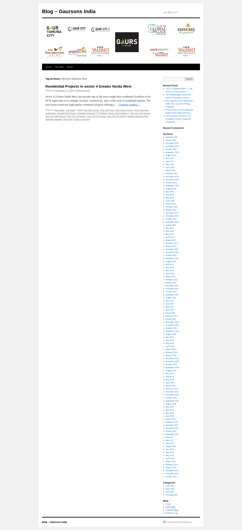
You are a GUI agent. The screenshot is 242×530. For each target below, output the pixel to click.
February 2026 (171, 137)
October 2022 (171, 255)
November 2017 (172, 428)
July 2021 (170, 301)
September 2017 (172, 434)
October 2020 (171, 328)
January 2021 (171, 319)
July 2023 (170, 228)
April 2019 (170, 382)
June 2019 (170, 376)
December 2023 (172, 213)
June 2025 (170, 161)
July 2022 (170, 264)
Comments (172, 510)
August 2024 (171, 188)
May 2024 (170, 198)
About (70, 67)
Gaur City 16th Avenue (55, 116)
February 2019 (171, 389)
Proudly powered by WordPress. (179, 522)
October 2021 (171, 292)
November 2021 (172, 288)
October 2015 (171, 476)
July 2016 (170, 449)
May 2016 (170, 455)
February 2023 (171, 243)
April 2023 (170, 237)
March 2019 (170, 385)
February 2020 (171, 352)
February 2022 (171, 279)
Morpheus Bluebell (53, 119)
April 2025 (170, 167)
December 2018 (172, 392)
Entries (170, 507)
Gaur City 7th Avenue (116, 116)
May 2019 (170, 379)
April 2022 (170, 273)
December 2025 (172, 143)
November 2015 (172, 473)
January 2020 (171, 355)
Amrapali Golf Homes (66, 113)
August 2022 (171, 261)
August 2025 (171, 155)
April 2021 (170, 310)
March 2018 (170, 419)
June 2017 (170, 437)
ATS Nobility (101, 113)
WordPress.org (171, 513)
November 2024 (172, 179)
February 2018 (171, 422)
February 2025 (171, 173)
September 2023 (172, 222)
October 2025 (171, 149)
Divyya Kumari (83, 90)
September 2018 (172, 401)
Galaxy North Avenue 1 (118, 113)
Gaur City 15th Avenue (140, 113)
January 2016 (171, 467)
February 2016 (171, 464)
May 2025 (170, 164)
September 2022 (172, 258)
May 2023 (170, 234)
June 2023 (170, 231)
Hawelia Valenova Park (137, 116)
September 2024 (172, 185)
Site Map (59, 67)
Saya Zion (67, 119)
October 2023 (171, 219)
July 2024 (170, 191)
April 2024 (170, 201)
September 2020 (172, 331)
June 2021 (170, 304)
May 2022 (170, 270)
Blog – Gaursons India (68, 11)
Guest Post (170, 486)
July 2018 (170, 407)
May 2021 (170, 307)
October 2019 (171, 364)
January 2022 (171, 282)
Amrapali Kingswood (86, 113)
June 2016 (170, 452)
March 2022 (170, 276)
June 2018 (170, 410)
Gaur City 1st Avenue (76, 116)
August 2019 (171, 370)
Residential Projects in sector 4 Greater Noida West (88, 86)
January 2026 (171, 140)
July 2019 (170, 373)
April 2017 (170, 443)
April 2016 (170, 458)
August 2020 (171, 334)
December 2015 (172, 470)
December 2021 (172, 285)
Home (49, 67)
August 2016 (171, 446)
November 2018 (172, 395)
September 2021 (172, 295)
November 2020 (172, 325)
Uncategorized (171, 495)
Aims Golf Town (107, 110)
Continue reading (130, 104)
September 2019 (172, 367)
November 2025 (172, 146)
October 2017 (171, 431)
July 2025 (170, 158)
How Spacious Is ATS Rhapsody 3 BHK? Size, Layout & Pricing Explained (179, 104)
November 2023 (172, 216)
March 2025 (170, 170)
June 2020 (170, 340)
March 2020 (170, 349)
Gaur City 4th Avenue (96, 116)
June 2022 (170, 267)
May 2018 (170, 413)
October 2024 (171, 182)
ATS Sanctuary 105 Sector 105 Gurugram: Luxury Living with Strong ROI (178, 119)
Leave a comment (82, 119)
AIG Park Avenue (91, 110)
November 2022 (172, 252)
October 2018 (171, 398)
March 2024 (170, 204)
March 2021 (170, 313)
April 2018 (170, 416)
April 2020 (170, 346)
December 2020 (172, 322)
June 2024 (170, 195)
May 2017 (170, 440)
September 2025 (172, 152)
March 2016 (170, 461)
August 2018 (171, 404)
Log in (168, 504)
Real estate (59, 110)
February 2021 (171, 316)
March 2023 (170, 240)
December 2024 (172, 176)
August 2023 (171, 225)
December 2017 (172, 425)
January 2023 (171, 246)
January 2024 (171, 210)
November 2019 (172, 361)
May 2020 (170, 343)
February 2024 (171, 207)
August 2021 (171, 298)
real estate (70, 110)
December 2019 (172, 358)
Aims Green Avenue (124, 110)
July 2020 (170, 337)
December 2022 (172, 249)
